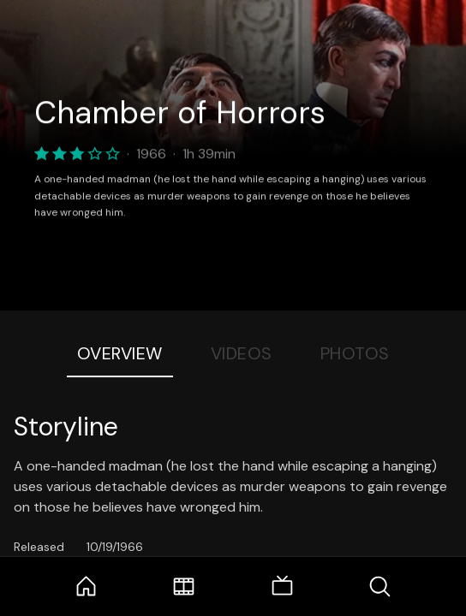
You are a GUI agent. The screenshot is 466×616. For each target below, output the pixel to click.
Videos (241, 353)
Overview (120, 353)
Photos (355, 353)
